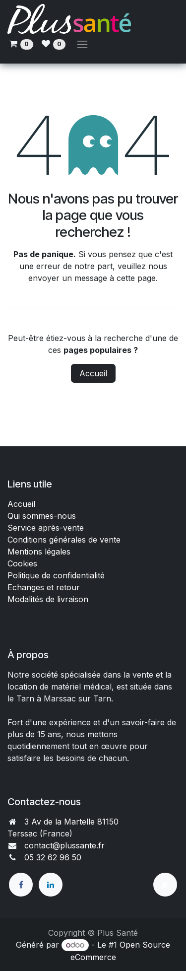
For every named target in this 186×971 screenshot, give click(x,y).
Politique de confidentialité (56, 575)
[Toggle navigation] (82, 44)
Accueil (93, 373)
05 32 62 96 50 (52, 857)
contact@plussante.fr (64, 845)
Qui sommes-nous (41, 516)
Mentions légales (38, 551)
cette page (136, 278)
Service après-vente (45, 528)
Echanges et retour (43, 587)
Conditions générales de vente (65, 540)
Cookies (22, 563)
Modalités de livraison (47, 599)
